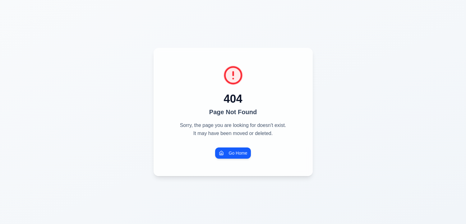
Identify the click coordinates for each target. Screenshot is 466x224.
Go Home (233, 153)
